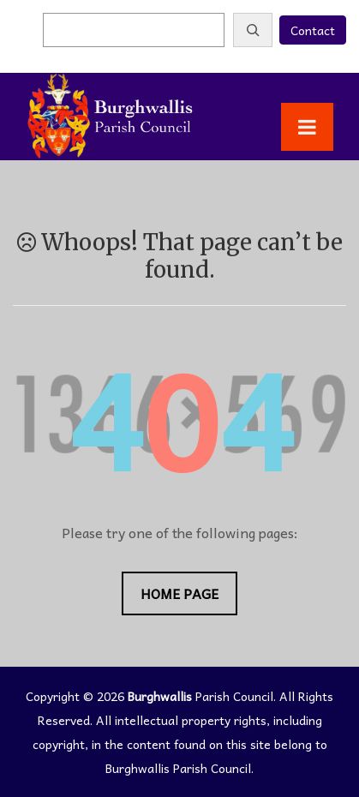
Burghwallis (160, 695)
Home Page (179, 593)
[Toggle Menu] (307, 127)
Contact (312, 30)
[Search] (252, 30)
